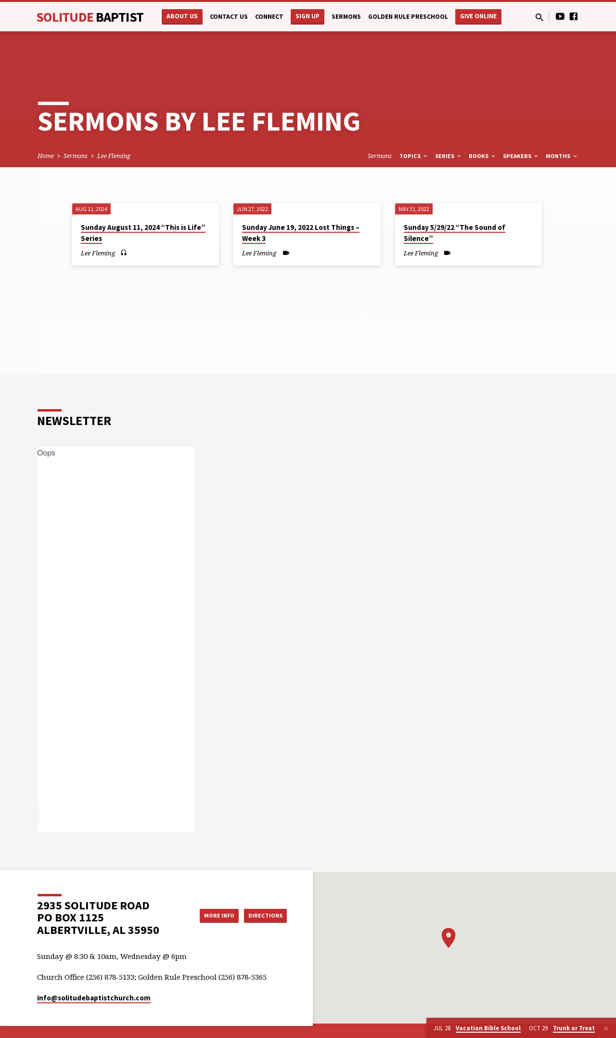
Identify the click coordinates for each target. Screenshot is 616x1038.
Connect (269, 17)
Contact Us (229, 17)
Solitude (89, 17)
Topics (414, 125)
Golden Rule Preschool (408, 17)
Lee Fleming (113, 125)
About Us (182, 16)
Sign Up (307, 16)
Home (46, 125)
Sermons (346, 17)
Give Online (478, 16)
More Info (209, 884)
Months (562, 125)
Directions (263, 884)
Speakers (521, 125)
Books (483, 125)
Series (448, 125)
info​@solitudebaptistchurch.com (94, 966)
